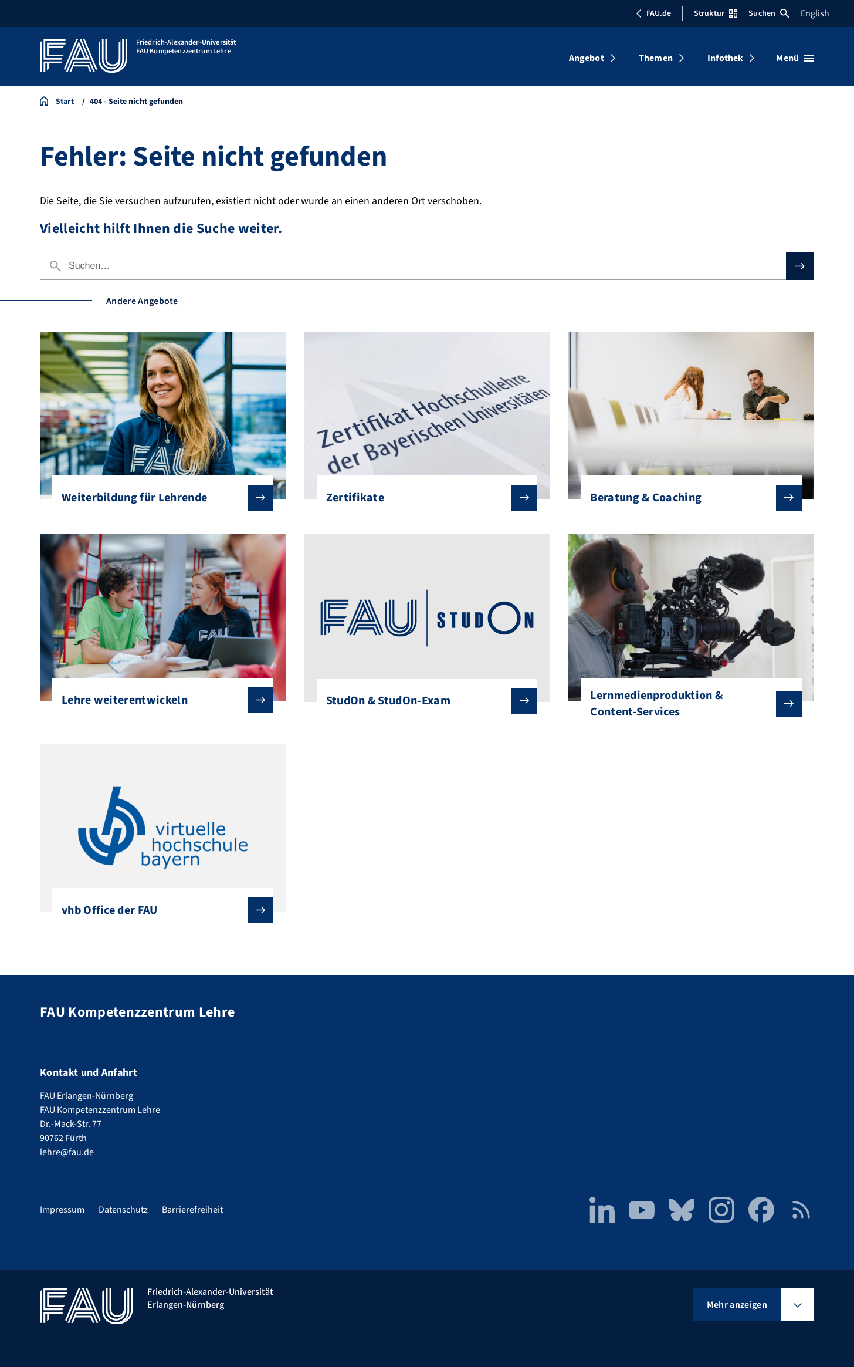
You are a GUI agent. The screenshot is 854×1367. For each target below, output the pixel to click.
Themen (656, 58)
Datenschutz (123, 1209)
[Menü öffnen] (795, 58)
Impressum (62, 1209)
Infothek (725, 58)
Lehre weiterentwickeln (158, 700)
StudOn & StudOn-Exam (422, 701)
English (815, 13)
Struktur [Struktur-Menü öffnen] (715, 13)
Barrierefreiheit (192, 1209)
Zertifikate (422, 498)
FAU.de (653, 13)
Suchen (768, 13)
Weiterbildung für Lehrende (158, 498)
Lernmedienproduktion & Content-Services (686, 703)
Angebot (586, 58)
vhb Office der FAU (158, 910)
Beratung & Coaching (686, 498)
